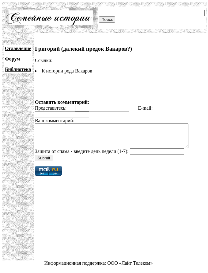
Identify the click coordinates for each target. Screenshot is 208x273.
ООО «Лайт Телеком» (130, 267)
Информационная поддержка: (76, 267)
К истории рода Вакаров (67, 70)
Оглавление (18, 48)
